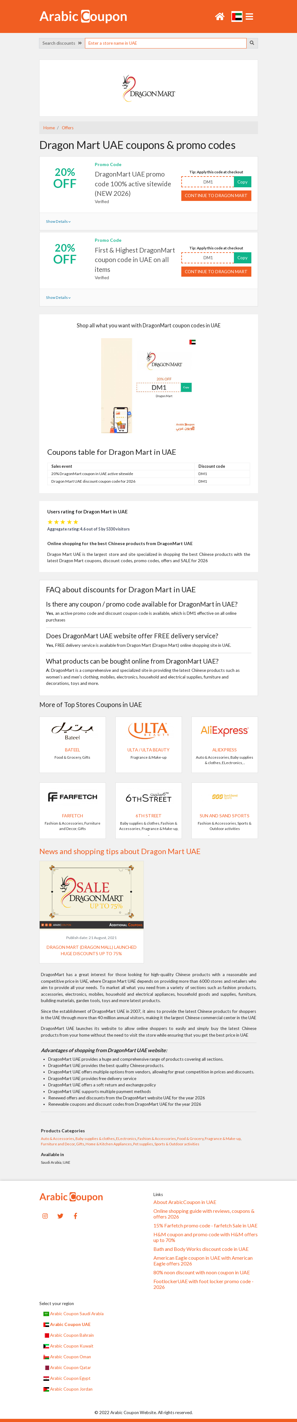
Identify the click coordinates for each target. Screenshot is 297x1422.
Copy (242, 181)
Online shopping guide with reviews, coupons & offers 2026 (204, 1213)
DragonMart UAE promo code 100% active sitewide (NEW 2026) (133, 183)
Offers (67, 127)
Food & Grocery (190, 1138)
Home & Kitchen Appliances (109, 1144)
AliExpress (224, 749)
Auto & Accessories (57, 1138)
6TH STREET (149, 815)
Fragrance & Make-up (223, 1138)
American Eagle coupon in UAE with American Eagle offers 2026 (203, 1260)
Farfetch (72, 815)
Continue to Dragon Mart (216, 195)
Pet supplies (143, 1144)
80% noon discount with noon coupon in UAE (201, 1272)
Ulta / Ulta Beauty (148, 749)
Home (49, 127)
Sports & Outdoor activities (176, 1144)
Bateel (72, 749)
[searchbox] (166, 43)
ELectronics (126, 1138)
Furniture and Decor (58, 1144)
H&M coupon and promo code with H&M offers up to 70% (205, 1237)
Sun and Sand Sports (224, 815)
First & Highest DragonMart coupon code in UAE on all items (135, 259)
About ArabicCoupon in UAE (184, 1202)
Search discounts (62, 43)
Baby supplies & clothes (95, 1138)
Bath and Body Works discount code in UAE (201, 1249)
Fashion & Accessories (157, 1138)
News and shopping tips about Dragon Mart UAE (120, 851)
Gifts (80, 1144)
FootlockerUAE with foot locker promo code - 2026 (203, 1284)
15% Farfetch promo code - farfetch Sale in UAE (205, 1225)
